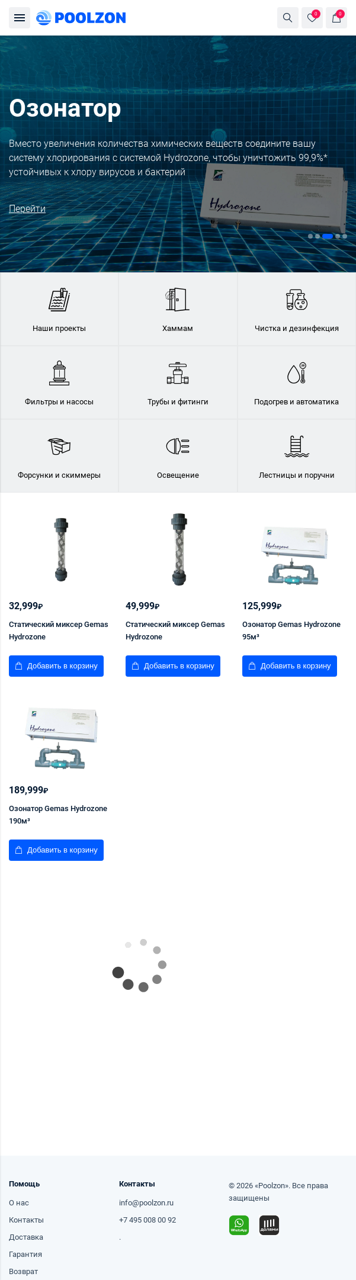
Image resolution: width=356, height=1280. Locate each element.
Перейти (27, 208)
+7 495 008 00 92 (147, 1219)
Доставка (26, 1237)
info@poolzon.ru (146, 1202)
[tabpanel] (178, 154)
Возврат (23, 1271)
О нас (19, 1202)
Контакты (26, 1219)
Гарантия (25, 1254)
